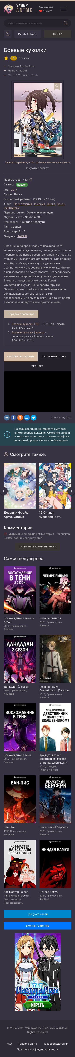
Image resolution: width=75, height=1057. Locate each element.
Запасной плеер (54, 356)
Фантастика (11, 207)
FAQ (9, 1043)
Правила (27, 1043)
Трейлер (37, 366)
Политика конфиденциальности (37, 1049)
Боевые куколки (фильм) (28, 332)
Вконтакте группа (37, 925)
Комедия (39, 204)
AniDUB (22, 236)
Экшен (61, 204)
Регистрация (27, 33)
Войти (57, 33)
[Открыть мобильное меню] (63, 9)
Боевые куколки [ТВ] (25, 323)
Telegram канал (37, 914)
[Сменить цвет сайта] (8, 34)
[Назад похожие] (4, 491)
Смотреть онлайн (20, 356)
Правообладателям (55, 1043)
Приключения (23, 204)
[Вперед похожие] (71, 491)
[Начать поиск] (65, 23)
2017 (14, 189)
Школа (50, 204)
